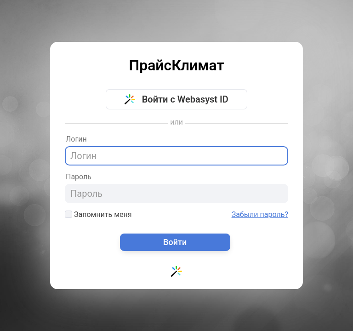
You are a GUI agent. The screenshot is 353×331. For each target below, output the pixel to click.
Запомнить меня (98, 214)
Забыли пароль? (260, 215)
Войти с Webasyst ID (176, 99)
